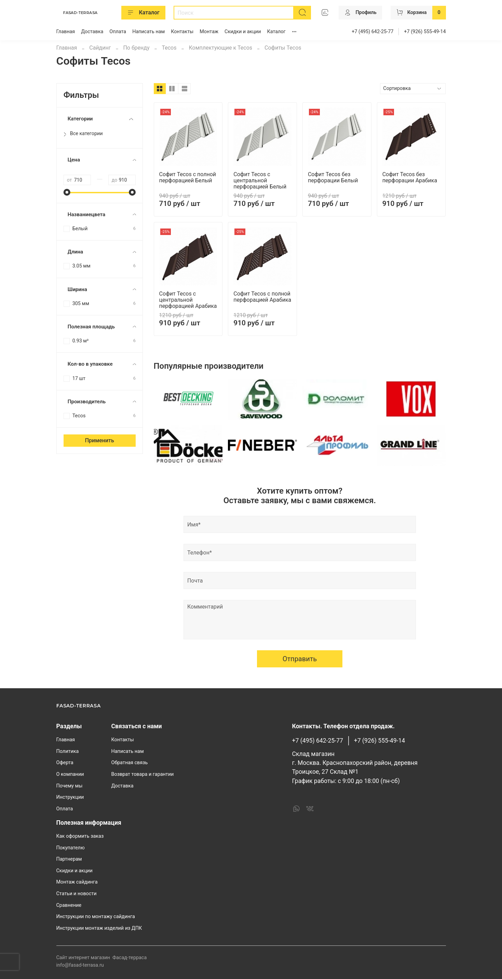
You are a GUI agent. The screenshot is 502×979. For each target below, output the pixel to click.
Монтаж (209, 32)
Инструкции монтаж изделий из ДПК (99, 928)
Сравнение (69, 905)
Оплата (117, 32)
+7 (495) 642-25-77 (372, 32)
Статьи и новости (76, 894)
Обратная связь (129, 763)
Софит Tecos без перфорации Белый (333, 177)
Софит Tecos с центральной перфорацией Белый (259, 180)
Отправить (300, 659)
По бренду (136, 47)
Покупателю (70, 848)
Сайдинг (100, 47)
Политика (67, 751)
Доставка (92, 32)
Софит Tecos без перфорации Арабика (409, 177)
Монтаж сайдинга (77, 882)
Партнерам (69, 859)
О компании (70, 774)
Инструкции (70, 797)
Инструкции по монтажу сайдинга (95, 916)
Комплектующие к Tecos (220, 47)
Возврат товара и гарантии (142, 774)
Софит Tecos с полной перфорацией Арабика (262, 296)
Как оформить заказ (80, 836)
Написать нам (148, 32)
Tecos (169, 47)
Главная (65, 32)
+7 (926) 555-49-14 (425, 32)
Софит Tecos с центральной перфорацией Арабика (188, 299)
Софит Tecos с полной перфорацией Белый (187, 177)
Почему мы (69, 786)
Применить (99, 440)
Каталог (143, 12)
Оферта (64, 763)
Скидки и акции (243, 32)
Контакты (182, 32)
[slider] (67, 192)
